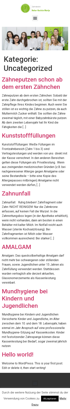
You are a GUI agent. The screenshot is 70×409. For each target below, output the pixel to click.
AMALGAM (16, 246)
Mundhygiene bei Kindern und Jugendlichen (25, 298)
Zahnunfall (16, 193)
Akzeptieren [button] (49, 398)
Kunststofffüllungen (28, 135)
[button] (35, 18)
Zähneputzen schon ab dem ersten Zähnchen (32, 83)
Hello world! (17, 354)
